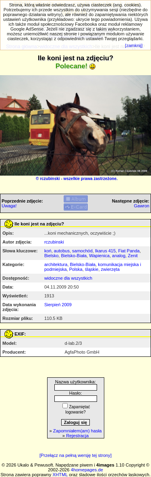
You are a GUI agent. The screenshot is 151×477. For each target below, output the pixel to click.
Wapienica (99, 255)
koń (48, 250)
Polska (76, 269)
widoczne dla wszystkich (68, 278)
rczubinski (50, 178)
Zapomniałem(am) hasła (77, 430)
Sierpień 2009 (58, 304)
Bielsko (51, 255)
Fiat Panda (128, 250)
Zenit (132, 255)
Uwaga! (9, 205)
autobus (62, 250)
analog (118, 255)
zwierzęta (110, 269)
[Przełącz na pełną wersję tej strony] (75, 455)
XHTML (60, 474)
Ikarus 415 (105, 250)
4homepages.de (87, 469)
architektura (55, 264)
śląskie (92, 269)
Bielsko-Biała (74, 255)
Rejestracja (77, 435)
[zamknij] (134, 45)
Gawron (141, 205)
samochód (82, 250)
